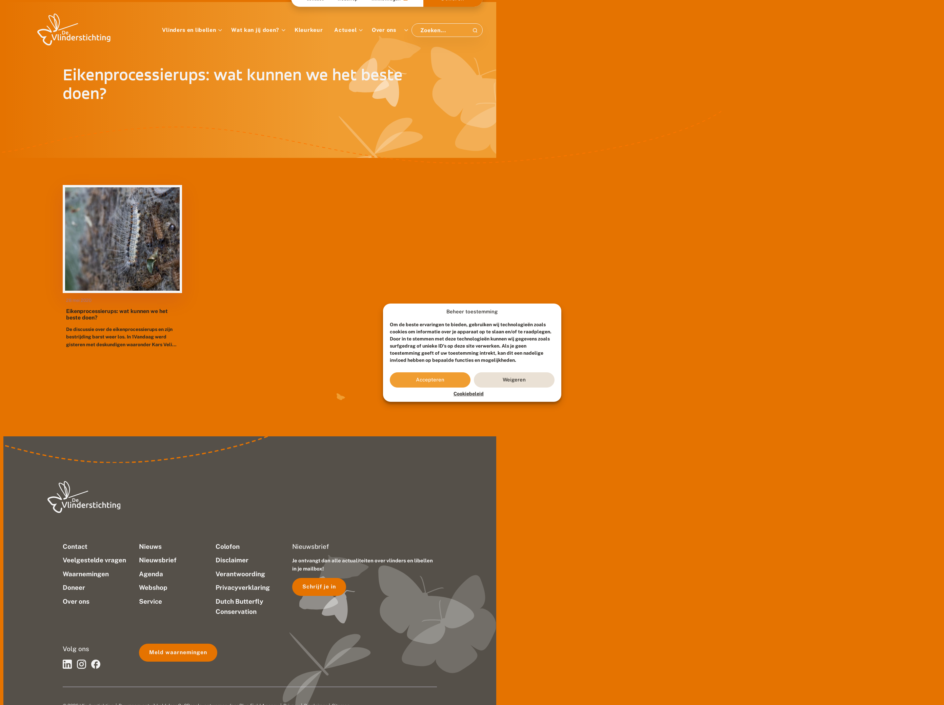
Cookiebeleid (469, 393)
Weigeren (514, 379)
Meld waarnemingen (178, 652)
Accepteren (430, 379)
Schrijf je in (319, 586)
